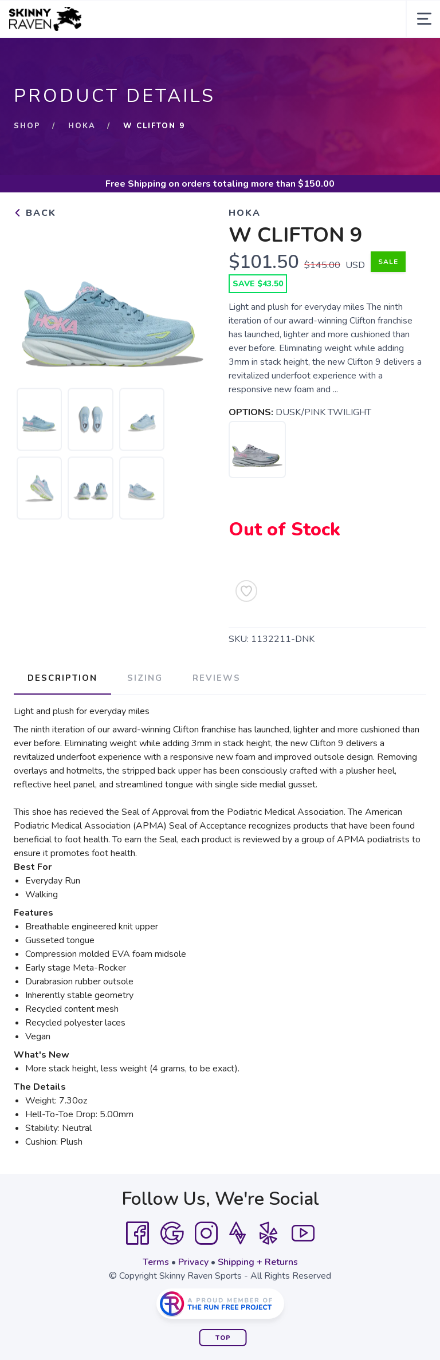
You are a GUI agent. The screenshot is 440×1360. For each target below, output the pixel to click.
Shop (27, 126)
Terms (156, 1262)
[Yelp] (269, 1233)
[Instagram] (206, 1233)
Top (223, 1338)
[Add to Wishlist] (246, 591)
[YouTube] (303, 1233)
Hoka (82, 126)
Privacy (193, 1262)
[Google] (172, 1233)
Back (35, 213)
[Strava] (237, 1233)
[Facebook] (137, 1233)
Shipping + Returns (258, 1262)
